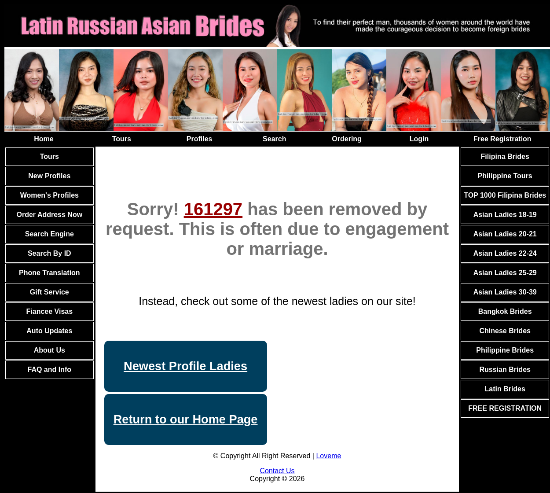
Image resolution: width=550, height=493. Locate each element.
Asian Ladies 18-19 (505, 214)
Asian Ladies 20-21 (505, 234)
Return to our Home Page (186, 419)
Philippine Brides (505, 350)
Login (419, 139)
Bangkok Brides (505, 311)
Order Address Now (49, 214)
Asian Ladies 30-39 (505, 292)
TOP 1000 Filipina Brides (505, 195)
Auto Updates (49, 331)
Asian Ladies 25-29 (505, 272)
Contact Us (277, 471)
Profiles (200, 139)
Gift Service (49, 292)
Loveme (328, 456)
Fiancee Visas (49, 311)
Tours (121, 139)
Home (43, 139)
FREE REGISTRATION (505, 408)
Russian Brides (504, 369)
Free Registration (502, 139)
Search (274, 139)
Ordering (347, 139)
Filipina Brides (505, 156)
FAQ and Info (50, 369)
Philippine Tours (505, 176)
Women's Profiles (49, 195)
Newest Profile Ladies (185, 366)
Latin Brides (504, 389)
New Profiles (49, 176)
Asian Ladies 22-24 (505, 253)
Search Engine (49, 234)
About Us (49, 350)
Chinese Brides (504, 331)
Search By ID (49, 253)
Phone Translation (49, 272)
